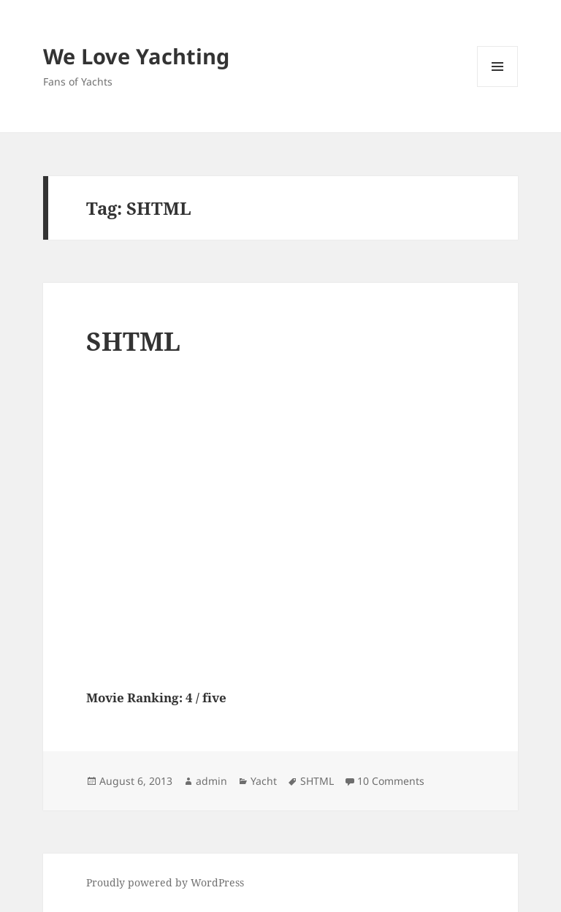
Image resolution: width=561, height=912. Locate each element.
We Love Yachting (136, 56)
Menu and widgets (498, 86)
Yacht (264, 781)
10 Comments (390, 781)
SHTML (133, 341)
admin (211, 781)
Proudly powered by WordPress (165, 882)
